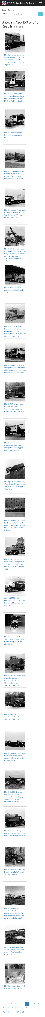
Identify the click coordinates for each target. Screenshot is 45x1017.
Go (41, 14)
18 (4, 1012)
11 (8, 1008)
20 (13, 1012)
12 (13, 1008)
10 (4, 1008)
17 (36, 1008)
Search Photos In (8, 10)
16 (32, 1008)
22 (23, 1012)
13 (17, 1008)
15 (27, 1008)
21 (18, 1012)
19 (9, 1012)
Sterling (7, 14)
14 (22, 1008)
